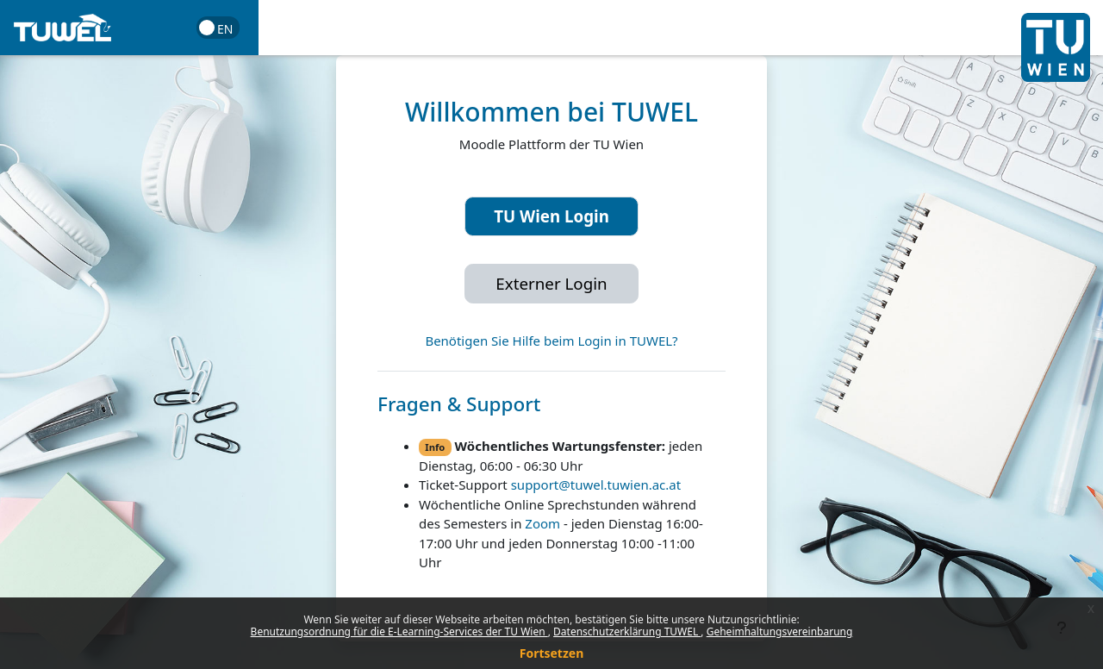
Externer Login (551, 283)
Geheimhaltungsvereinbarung (780, 631)
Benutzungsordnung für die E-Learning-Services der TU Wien (399, 631)
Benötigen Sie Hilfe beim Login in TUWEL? (551, 340)
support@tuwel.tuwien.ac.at (596, 484)
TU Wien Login (551, 216)
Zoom (542, 523)
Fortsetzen (552, 653)
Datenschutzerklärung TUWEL (627, 631)
